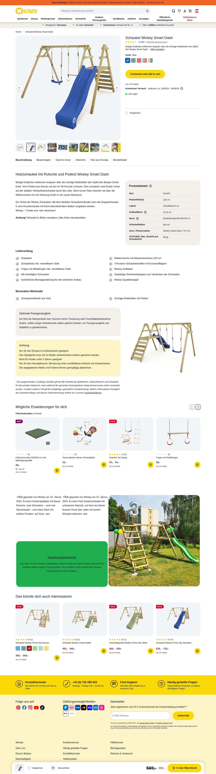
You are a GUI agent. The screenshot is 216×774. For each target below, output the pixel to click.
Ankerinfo (80, 160)
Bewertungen (44, 160)
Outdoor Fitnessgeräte (99, 18)
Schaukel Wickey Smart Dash (39, 32)
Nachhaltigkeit (23, 759)
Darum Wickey (23, 753)
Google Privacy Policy (147, 723)
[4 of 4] (179, 632)
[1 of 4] (39, 632)
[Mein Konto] (184, 11)
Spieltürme (22, 19)
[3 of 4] (132, 632)
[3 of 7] (132, 450)
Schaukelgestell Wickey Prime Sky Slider (128, 643)
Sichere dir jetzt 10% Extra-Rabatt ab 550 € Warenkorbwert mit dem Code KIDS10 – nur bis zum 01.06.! (108, 2)
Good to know (63, 160)
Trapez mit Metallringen (167, 457)
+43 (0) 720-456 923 (85, 682)
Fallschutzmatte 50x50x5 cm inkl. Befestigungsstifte (31, 459)
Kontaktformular (35, 682)
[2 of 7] (85, 450)
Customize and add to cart (145, 74)
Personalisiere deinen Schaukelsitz (78, 457)
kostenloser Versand (135, 88)
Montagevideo (118, 748)
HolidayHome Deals (189, 18)
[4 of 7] (179, 450)
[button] (197, 11)
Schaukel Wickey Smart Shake (76, 643)
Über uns (20, 748)
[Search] (147, 11)
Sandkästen (119, 19)
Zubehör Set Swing (118, 457)
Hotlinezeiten (70, 759)
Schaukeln (80, 19)
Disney (34, 19)
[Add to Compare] (126, 113)
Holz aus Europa (99, 160)
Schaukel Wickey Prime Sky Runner (32, 643)
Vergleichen (133, 113)
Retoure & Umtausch (121, 753)
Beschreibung (24, 160)
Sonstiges (144, 19)
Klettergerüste (48, 19)
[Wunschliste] (59, 768)
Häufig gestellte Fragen (182, 682)
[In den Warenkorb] (57, 471)
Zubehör (132, 19)
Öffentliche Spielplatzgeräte (165, 18)
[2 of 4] (85, 632)
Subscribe (183, 715)
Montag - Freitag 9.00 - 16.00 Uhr (88, 686)
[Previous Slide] (192, 406)
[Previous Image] (19, 87)
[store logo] (26, 11)
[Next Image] (116, 87)
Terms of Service (162, 723)
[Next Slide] (198, 406)
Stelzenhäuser (65, 19)
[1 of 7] (39, 450)
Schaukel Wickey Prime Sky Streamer (173, 643)
